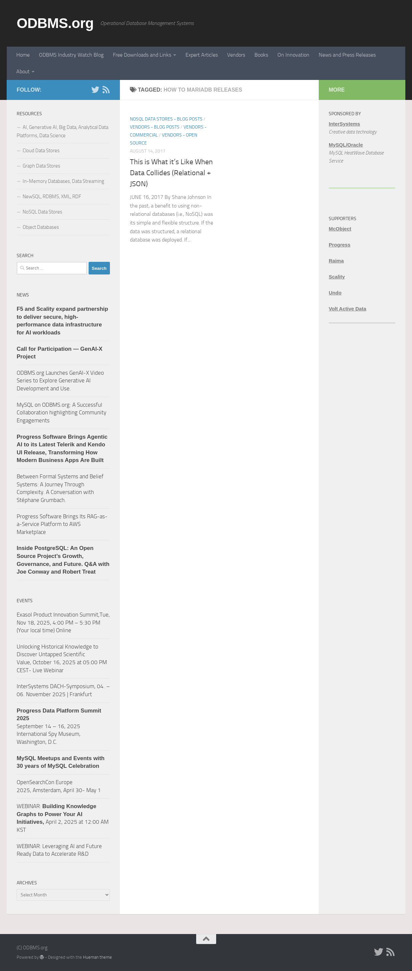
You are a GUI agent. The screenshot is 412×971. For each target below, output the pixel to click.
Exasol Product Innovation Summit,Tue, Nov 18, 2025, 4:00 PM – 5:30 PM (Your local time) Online (63, 622)
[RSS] (106, 90)
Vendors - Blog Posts (155, 127)
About (23, 71)
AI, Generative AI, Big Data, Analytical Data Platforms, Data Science (62, 131)
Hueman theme (97, 957)
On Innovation (293, 55)
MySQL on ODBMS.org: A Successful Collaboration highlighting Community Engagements (61, 412)
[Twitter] (95, 90)
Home (23, 55)
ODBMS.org (55, 23)
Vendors (236, 55)
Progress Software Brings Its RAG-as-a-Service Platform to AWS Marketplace (62, 524)
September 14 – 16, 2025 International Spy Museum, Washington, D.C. (59, 726)
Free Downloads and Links (142, 55)
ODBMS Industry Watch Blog (71, 55)
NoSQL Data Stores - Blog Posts (166, 119)
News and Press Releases (347, 55)
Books (261, 55)
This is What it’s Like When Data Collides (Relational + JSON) (171, 173)
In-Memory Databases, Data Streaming (63, 181)
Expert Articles (202, 55)
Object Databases (41, 227)
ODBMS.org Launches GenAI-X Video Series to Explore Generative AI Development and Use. (60, 380)
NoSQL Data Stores (42, 212)
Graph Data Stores (41, 166)
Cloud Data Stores (41, 151)
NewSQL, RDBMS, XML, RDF (52, 197)
